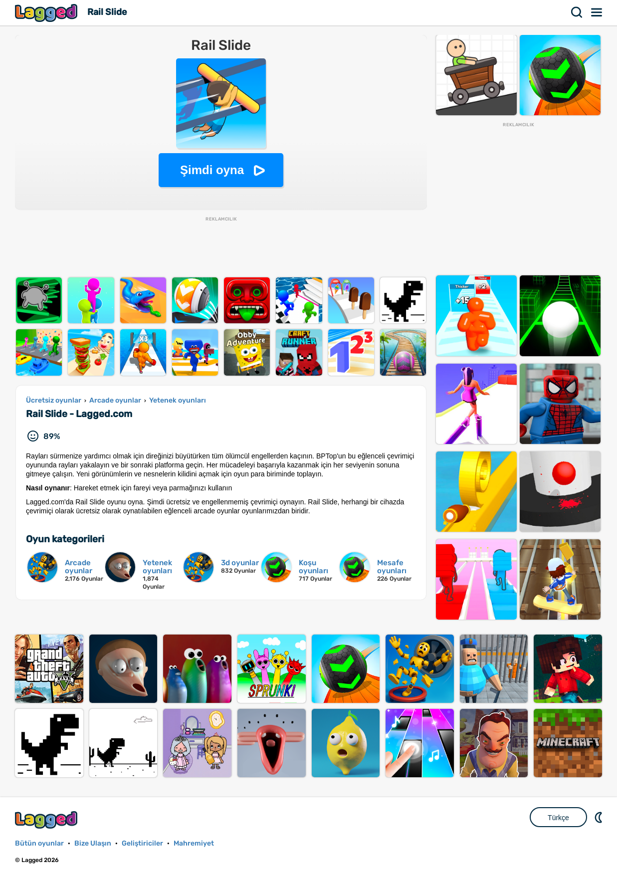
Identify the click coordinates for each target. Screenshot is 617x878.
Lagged (47, 12)
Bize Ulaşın (92, 843)
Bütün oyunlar (39, 843)
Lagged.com (47, 820)
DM (600, 817)
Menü (597, 12)
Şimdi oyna (212, 170)
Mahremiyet (194, 843)
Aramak (577, 12)
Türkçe (558, 818)
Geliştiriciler (142, 843)
